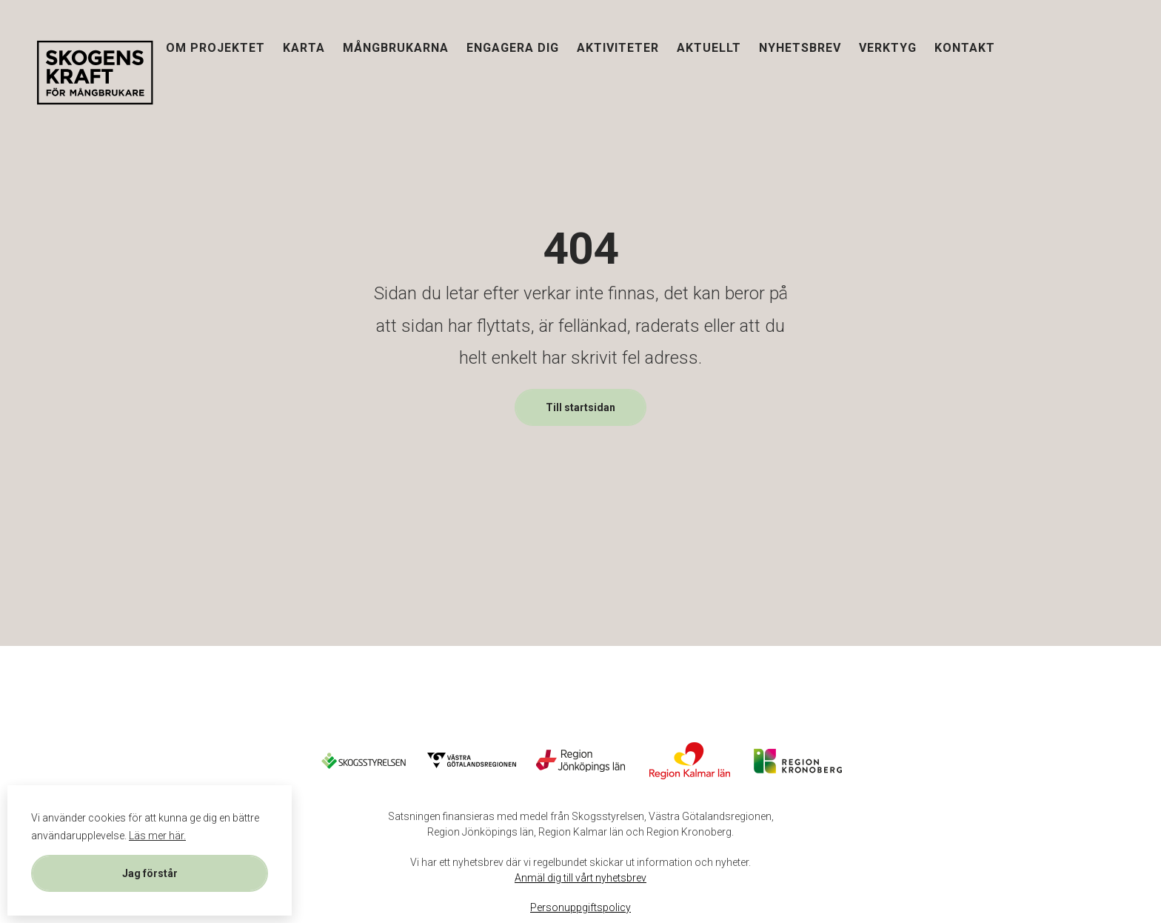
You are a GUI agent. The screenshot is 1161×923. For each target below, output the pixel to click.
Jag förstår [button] (150, 873)
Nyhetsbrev (800, 47)
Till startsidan (580, 407)
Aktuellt (709, 47)
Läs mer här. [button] (157, 836)
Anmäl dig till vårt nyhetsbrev (580, 878)
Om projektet (215, 47)
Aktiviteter (618, 47)
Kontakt (964, 47)
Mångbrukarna (396, 47)
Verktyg (888, 47)
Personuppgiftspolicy (580, 907)
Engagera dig (512, 47)
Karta (304, 47)
